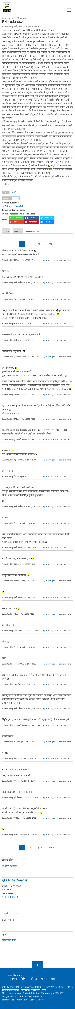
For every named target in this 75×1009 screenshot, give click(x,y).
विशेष (23, 979)
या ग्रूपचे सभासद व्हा (10, 897)
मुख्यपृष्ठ (13, 18)
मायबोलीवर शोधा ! (9, 940)
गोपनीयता (25, 990)
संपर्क (44, 990)
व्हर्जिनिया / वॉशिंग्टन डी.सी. (13, 206)
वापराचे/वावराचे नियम (10, 990)
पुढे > (40, 244)
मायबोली (13, 192)
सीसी (53, 979)
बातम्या (44, 979)
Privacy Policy (22, 1000)
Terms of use (8, 1000)
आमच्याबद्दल (35, 990)
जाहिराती (33, 979)
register (17, 231)
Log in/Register (9, 866)
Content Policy (36, 1000)
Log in (6, 231)
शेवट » (51, 244)
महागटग (16, 198)
